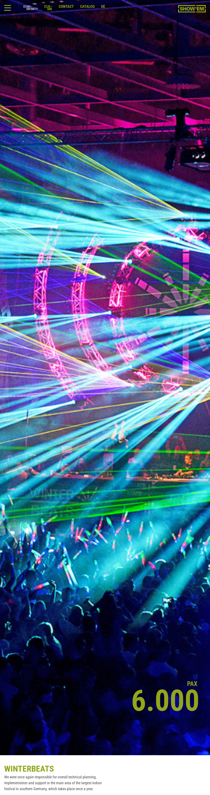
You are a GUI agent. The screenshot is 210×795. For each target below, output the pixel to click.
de (103, 6)
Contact (66, 6)
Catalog (87, 6)
